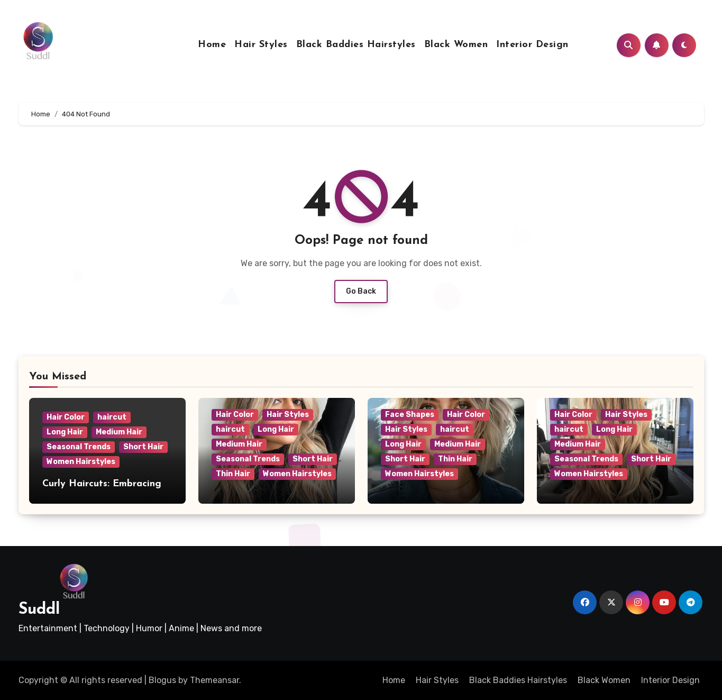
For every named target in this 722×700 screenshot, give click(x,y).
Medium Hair (119, 432)
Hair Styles (261, 45)
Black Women (456, 45)
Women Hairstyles (81, 461)
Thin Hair (233, 473)
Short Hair (143, 446)
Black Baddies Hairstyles (356, 45)
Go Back (361, 291)
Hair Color (66, 417)
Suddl (39, 610)
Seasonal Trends (79, 446)
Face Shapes (409, 414)
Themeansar (214, 680)
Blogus (162, 680)
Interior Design (532, 45)
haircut (111, 417)
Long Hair (65, 432)
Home (212, 45)
